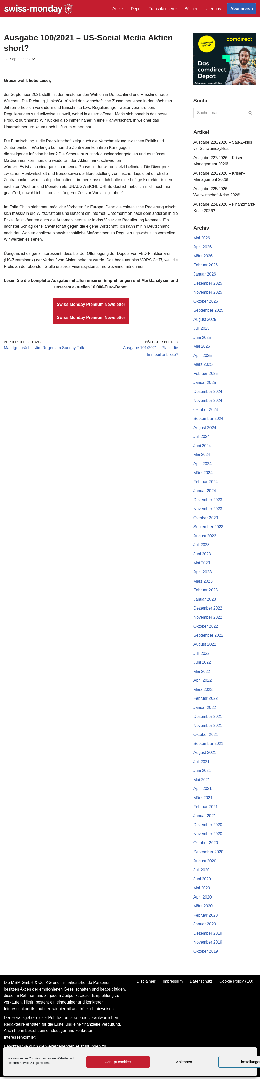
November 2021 (207, 727)
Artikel (117, 9)
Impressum (172, 983)
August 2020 (204, 862)
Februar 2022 (205, 699)
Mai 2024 (201, 455)
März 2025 (203, 365)
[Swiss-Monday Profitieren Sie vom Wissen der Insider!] (38, 8)
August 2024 (204, 428)
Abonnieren (241, 8)
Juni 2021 (202, 772)
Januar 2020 (204, 926)
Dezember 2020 (207, 826)
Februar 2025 (205, 374)
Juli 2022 (201, 654)
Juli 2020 (201, 872)
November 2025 (207, 293)
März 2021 (203, 799)
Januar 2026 (204, 274)
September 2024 (208, 419)
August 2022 (204, 645)
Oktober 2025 (205, 301)
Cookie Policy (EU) (236, 983)
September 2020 (208, 853)
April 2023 (202, 573)
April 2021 (202, 790)
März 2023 (203, 582)
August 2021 (204, 754)
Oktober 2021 (205, 736)
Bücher (190, 9)
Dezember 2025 (207, 283)
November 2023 (207, 510)
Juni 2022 (202, 663)
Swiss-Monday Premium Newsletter (91, 305)
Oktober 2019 (205, 953)
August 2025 (204, 319)
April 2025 (202, 356)
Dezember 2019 (207, 935)
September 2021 (208, 745)
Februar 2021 (205, 808)
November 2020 (207, 835)
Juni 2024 (202, 446)
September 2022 (208, 636)
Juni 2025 (202, 338)
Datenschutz (201, 983)
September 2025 (208, 311)
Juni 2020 (202, 880)
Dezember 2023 (207, 500)
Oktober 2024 (205, 410)
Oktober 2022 (205, 627)
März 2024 (203, 474)
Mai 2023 (201, 564)
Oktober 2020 (205, 844)
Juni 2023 (202, 555)
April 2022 (202, 681)
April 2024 (202, 464)
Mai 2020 (201, 890)
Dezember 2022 (207, 609)
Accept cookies (118, 1062)
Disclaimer (146, 983)
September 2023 (208, 528)
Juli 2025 (201, 329)
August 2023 (204, 537)
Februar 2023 (205, 591)
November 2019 (207, 944)
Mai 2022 (201, 673)
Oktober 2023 (205, 519)
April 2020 (202, 898)
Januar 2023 (204, 600)
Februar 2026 (205, 265)
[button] (176, 9)
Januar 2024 (204, 492)
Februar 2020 (205, 917)
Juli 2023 (201, 546)
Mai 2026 (201, 238)
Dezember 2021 (207, 718)
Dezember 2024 (207, 392)
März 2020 (203, 908)
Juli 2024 (201, 437)
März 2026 (203, 256)
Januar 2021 (204, 817)
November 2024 (207, 401)
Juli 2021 (201, 763)
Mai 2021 (201, 781)
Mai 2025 (201, 347)
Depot (136, 9)
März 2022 (203, 691)
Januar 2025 (204, 383)
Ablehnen (184, 1062)
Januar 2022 (204, 709)
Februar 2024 (205, 482)
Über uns (212, 9)
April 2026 (202, 247)
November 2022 (207, 618)
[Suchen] (219, 113)
